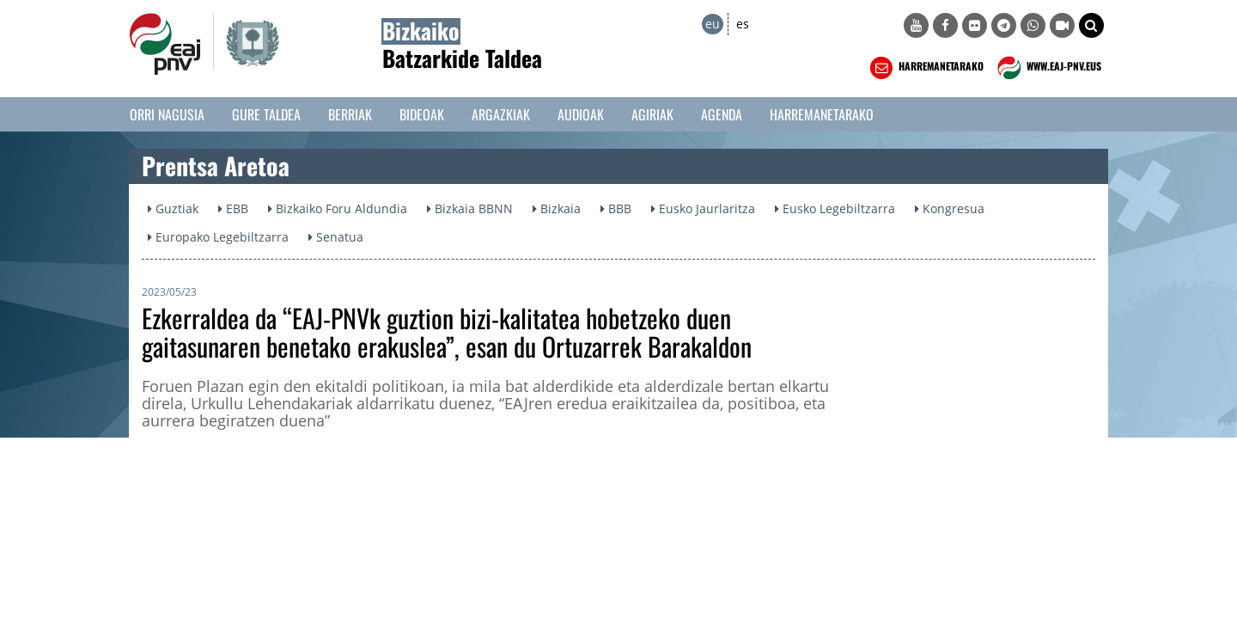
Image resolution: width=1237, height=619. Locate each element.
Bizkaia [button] (557, 208)
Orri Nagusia (167, 114)
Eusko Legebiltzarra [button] (835, 208)
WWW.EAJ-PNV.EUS (1047, 68)
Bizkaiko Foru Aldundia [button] (337, 208)
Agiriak (652, 114)
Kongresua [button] (949, 208)
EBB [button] (233, 208)
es (742, 23)
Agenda (721, 114)
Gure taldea (266, 114)
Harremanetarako (822, 114)
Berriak (350, 114)
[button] (1091, 25)
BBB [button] (615, 208)
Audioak (581, 114)
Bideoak (421, 114)
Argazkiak (501, 114)
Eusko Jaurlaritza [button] (703, 208)
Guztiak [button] (173, 208)
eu (712, 23)
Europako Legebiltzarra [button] (218, 237)
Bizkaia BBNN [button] (470, 208)
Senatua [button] (335, 237)
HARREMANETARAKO (925, 68)
